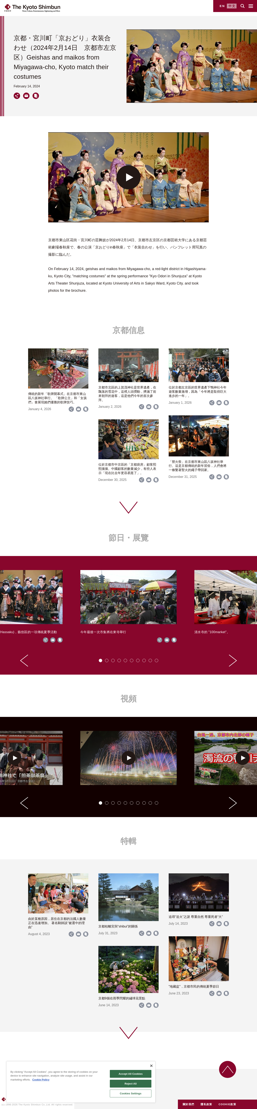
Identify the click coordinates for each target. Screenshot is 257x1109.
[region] (80, 1082)
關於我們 (188, 1104)
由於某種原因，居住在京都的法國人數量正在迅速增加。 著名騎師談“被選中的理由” (57, 923)
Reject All (131, 1083)
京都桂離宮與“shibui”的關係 (118, 926)
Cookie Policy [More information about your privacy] (40, 1079)
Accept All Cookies (131, 1073)
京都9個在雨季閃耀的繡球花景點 (121, 998)
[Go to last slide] (24, 661)
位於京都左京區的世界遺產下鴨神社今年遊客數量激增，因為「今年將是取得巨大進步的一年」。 (197, 392)
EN (222, 6)
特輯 (128, 841)
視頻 (128, 699)
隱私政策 (206, 1104)
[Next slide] (233, 661)
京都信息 (128, 330)
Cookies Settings (131, 1093)
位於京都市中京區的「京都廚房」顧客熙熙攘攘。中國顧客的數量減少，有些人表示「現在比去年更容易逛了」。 (127, 469)
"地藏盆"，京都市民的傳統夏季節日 (194, 986)
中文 (232, 6)
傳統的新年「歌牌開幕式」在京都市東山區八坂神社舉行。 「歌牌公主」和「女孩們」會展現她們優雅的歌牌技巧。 (57, 398)
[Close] (151, 1066)
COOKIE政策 (227, 1104)
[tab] (100, 660)
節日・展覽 (128, 538)
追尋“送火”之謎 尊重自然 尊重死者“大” (196, 916)
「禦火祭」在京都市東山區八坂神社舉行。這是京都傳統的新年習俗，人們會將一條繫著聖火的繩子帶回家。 (197, 466)
